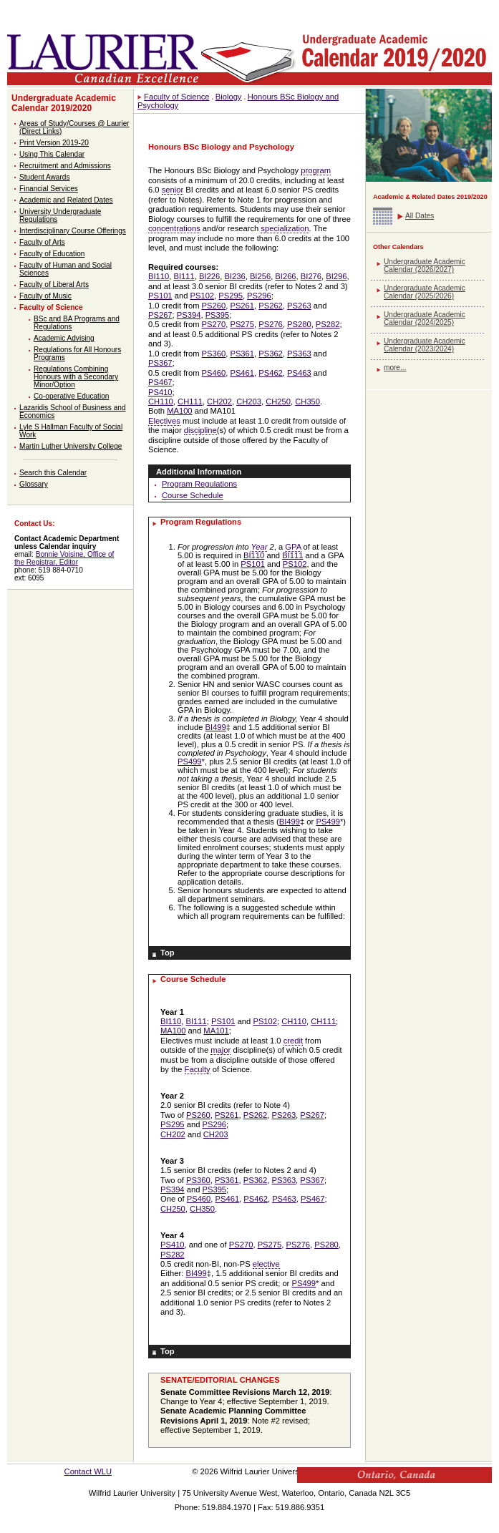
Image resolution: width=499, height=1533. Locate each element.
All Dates (419, 216)
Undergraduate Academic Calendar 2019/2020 (63, 103)
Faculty (197, 1069)
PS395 (217, 315)
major (220, 1050)
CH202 (219, 401)
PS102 (202, 295)
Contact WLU (88, 1471)
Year (259, 546)
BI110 (158, 276)
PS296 (259, 295)
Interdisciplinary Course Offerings (72, 231)
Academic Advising (64, 338)
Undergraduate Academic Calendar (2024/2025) (424, 318)
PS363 (299, 353)
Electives (164, 421)
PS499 (190, 761)
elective (266, 1264)
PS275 (242, 324)
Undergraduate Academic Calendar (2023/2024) (424, 345)
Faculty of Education (51, 254)
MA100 (179, 411)
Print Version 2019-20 (54, 143)
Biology (228, 96)
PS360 (214, 353)
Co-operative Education (71, 396)
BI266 (285, 276)
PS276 (270, 324)
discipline (200, 430)
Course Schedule (192, 495)
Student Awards (44, 177)
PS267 (160, 315)
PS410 (160, 392)
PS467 (160, 382)
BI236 (234, 276)
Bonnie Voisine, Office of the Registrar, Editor (64, 558)
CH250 (278, 401)
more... (395, 367)
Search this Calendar (53, 473)
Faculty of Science (51, 307)
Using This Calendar (51, 154)
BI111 (183, 276)
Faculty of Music (45, 296)
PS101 (160, 295)
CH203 (248, 401)
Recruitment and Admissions (65, 166)
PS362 (270, 353)
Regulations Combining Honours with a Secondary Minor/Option (76, 377)
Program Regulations (199, 484)
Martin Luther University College (70, 446)
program (316, 170)
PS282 (328, 324)
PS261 (242, 305)
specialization (285, 228)
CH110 (160, 401)
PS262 (270, 305)
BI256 (260, 276)
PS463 (299, 373)
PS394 (189, 315)
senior (172, 189)
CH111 (190, 401)
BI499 (215, 727)
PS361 (242, 353)
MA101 (215, 1030)
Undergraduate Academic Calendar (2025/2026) (424, 292)
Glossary (33, 484)
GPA (293, 546)
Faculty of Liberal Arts (54, 284)
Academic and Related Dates (66, 200)
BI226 (209, 276)
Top (167, 952)
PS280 (299, 324)
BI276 (311, 276)
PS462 (270, 373)
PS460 (214, 373)
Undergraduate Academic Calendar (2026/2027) (424, 265)
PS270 (214, 324)
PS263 (299, 305)
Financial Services (48, 189)
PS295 (230, 295)
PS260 (214, 305)
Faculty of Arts (42, 242)
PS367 (160, 363)
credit (293, 1040)
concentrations (174, 228)
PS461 (242, 373)
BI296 (336, 276)
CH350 (307, 401)
